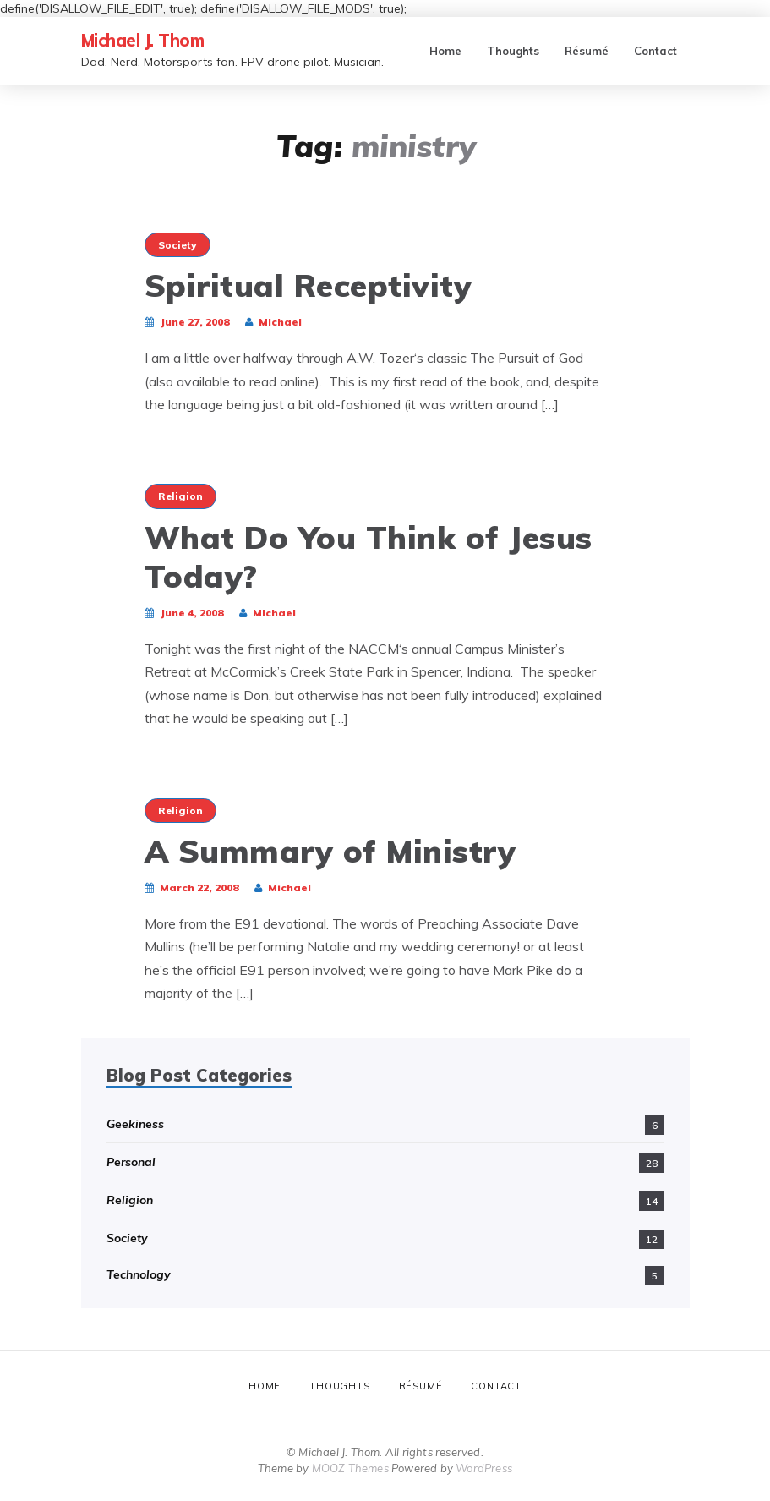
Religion (180, 496)
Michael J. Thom (143, 40)
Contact (655, 51)
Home (445, 51)
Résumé (587, 51)
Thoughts (513, 51)
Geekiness (135, 1123)
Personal (131, 1162)
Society (177, 244)
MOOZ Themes (350, 1468)
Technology (138, 1274)
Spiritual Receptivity (308, 285)
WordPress (484, 1468)
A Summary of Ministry (330, 850)
